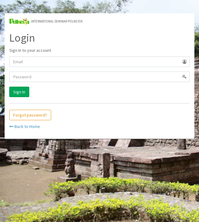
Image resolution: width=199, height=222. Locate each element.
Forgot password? (30, 115)
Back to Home (24, 126)
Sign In (19, 92)
